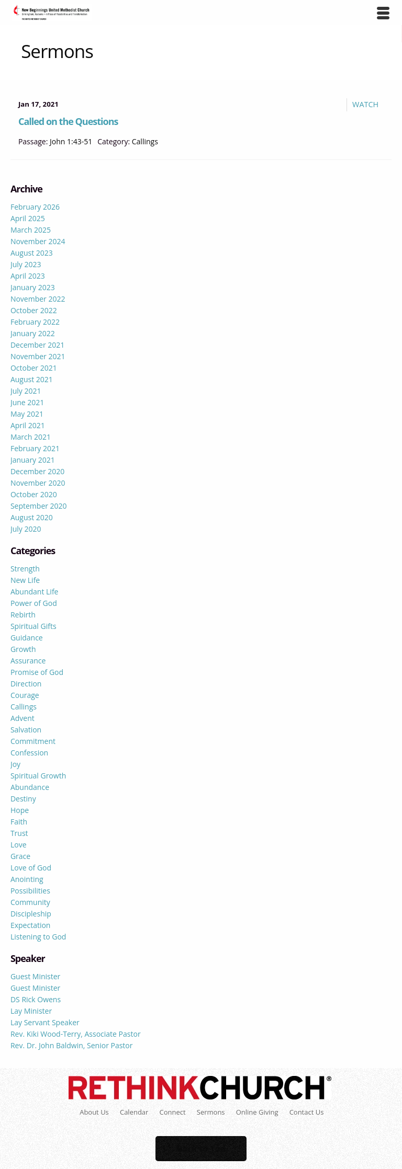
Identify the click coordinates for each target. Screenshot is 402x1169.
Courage (24, 695)
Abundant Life (34, 592)
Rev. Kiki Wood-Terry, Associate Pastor (75, 1034)
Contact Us (306, 1112)
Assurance (28, 661)
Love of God (30, 868)
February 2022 (35, 322)
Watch (365, 104)
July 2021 (25, 391)
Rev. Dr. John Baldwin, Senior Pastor (71, 1045)
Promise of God (36, 672)
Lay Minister (31, 1011)
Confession (29, 753)
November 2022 (37, 299)
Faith (18, 822)
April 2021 (27, 425)
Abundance (29, 787)
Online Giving (257, 1112)
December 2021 (37, 345)
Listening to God (38, 937)
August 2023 (31, 253)
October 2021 (33, 368)
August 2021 (31, 379)
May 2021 (26, 414)
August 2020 (31, 517)
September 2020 (38, 506)
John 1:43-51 (71, 141)
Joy (15, 764)
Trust (19, 833)
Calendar (134, 1112)
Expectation (30, 925)
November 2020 (37, 483)
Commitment (32, 741)
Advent (22, 718)
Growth (23, 649)
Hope (19, 810)
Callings (145, 141)
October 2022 (33, 310)
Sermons (211, 1112)
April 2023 (27, 276)
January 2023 (32, 287)
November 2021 (37, 356)
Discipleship (30, 914)
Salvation (25, 730)
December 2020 (37, 471)
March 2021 (30, 437)
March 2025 (30, 230)
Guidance (26, 638)
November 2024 (37, 241)
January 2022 (32, 333)
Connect (173, 1112)
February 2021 (35, 448)
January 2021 (32, 460)
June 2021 (27, 402)
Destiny (23, 799)
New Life (25, 580)
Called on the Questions (68, 121)
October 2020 (33, 494)
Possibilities (30, 891)
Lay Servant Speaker (45, 1022)
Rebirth (23, 615)
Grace (20, 856)
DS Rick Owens (35, 999)
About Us (94, 1112)
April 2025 (27, 218)
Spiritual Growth (38, 776)
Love (18, 845)
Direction (26, 684)
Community (30, 902)
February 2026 (35, 207)
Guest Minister (35, 976)
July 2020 (25, 529)
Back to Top (200, 1148)
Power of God (33, 603)
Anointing (26, 879)
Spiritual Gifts (33, 626)
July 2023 (25, 264)
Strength (25, 569)
